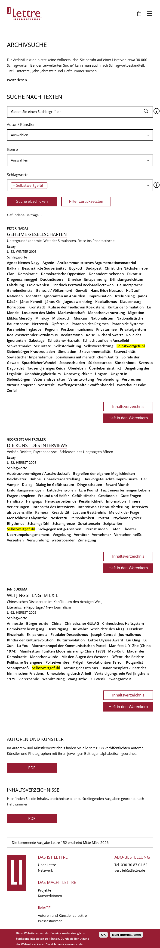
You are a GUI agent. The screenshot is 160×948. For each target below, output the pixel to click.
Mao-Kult (116, 651)
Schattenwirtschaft (64, 340)
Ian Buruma (17, 589)
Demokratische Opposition (63, 273)
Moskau (80, 318)
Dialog (27, 484)
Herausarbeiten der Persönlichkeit (74, 501)
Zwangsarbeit (119, 679)
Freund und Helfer (53, 495)
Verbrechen (131, 379)
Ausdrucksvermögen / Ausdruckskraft (38, 473)
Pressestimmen (50, 921)
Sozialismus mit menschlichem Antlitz (87, 357)
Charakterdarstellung (62, 479)
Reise (90, 335)
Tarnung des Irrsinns (80, 667)
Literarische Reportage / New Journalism (39, 607)
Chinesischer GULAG (82, 623)
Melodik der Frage (124, 512)
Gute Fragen (130, 495)
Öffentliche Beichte (127, 656)
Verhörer (81, 534)
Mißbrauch (61, 318)
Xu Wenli (97, 679)
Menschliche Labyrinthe (27, 518)
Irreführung (125, 296)
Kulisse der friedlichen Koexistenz (76, 307)
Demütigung (57, 629)
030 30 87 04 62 (134, 864)
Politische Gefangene (24, 662)
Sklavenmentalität (95, 351)
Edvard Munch (117, 484)
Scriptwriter (113, 523)
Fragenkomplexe (21, 495)
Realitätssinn (72, 335)
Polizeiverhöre (57, 662)
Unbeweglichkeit (78, 373)
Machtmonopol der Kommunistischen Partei (69, 645)
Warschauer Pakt (131, 384)
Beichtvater (16, 479)
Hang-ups (34, 501)
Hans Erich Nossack (106, 290)
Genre (12, 149)
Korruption (16, 307)
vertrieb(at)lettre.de (129, 870)
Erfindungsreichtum (126, 279)
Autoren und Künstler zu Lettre (62, 915)
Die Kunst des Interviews (37, 445)
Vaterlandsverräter (49, 379)
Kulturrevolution (71, 640)
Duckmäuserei (52, 279)
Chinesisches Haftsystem (123, 623)
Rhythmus (15, 523)
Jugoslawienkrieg (78, 301)
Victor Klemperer (21, 384)
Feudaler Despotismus (69, 634)
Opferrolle (60, 323)
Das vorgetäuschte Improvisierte (110, 479)
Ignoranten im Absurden (64, 296)
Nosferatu (58, 518)
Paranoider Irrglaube (24, 329)
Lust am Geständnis (89, 512)
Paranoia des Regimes (90, 323)
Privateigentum (133, 329)
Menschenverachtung (106, 312)
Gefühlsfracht (83, 495)
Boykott (75, 268)
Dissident (135, 629)
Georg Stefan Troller (26, 439)
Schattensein (89, 523)
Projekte (44, 890)
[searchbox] (80, 135)
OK (103, 934)
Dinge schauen (89, 484)
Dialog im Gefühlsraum (55, 484)
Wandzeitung (53, 679)
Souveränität (124, 351)
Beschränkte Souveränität (44, 268)
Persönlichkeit (82, 518)
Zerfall (12, 390)
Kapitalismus (106, 301)
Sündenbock (125, 362)
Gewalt (81, 290)
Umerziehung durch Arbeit (69, 673)
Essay (11, 246)
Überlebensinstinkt (105, 368)
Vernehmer (101, 534)
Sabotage (37, 340)
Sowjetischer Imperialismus (29, 357)
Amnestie (15, 623)
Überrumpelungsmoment (28, 534)
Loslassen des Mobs (38, 312)
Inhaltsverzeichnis (128, 406)
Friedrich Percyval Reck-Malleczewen (83, 285)
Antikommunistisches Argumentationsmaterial (96, 262)
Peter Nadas (17, 228)
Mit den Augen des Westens (85, 656)
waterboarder (63, 540)
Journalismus (130, 634)
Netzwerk (40, 323)
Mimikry (42, 318)
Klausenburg (130, 301)
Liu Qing (133, 640)
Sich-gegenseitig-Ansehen (59, 529)
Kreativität (60, 512)
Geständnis (107, 495)
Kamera (41, 512)
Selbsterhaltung (67, 346)
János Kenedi (31, 301)
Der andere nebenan (106, 273)
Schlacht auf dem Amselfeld (106, 340)
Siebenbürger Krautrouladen (31, 351)
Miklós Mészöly (19, 318)
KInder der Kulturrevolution (30, 640)
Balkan (13, 268)
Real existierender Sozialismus (32, 335)
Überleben (77, 368)
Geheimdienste (20, 290)
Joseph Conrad (103, 634)
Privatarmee (106, 329)
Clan (11, 273)
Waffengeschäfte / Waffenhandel (86, 384)
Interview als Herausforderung (103, 506)
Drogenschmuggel (22, 279)
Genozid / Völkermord (54, 290)
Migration (136, 312)
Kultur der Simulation (126, 307)
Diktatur (134, 273)
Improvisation (100, 296)
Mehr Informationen (126, 934)
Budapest (94, 268)
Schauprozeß (18, 667)
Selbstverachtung (98, 346)
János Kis (52, 301)
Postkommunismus (77, 329)
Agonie (48, 262)
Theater (129, 529)
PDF (31, 767)
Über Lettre (47, 864)
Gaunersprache (130, 285)
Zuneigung (87, 540)
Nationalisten (101, 318)
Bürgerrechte (37, 623)
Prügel (78, 662)
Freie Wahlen (38, 285)
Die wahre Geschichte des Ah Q (97, 629)
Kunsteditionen (50, 895)
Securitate (42, 346)
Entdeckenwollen (61, 490)
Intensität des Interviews (53, 506)
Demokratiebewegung (25, 629)
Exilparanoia (37, 634)
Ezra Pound (88, 490)
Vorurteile (46, 384)
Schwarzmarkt (19, 346)
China (57, 623)
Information (116, 501)
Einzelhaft (15, 634)
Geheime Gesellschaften (37, 234)
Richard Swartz (110, 335)
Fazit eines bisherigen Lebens (125, 490)
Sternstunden (96, 529)
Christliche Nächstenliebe (126, 268)
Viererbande (28, 679)
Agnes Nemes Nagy (23, 262)
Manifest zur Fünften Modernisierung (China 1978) (62, 651)
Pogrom (51, 329)
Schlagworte (17, 174)
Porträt (103, 518)
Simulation (67, 351)
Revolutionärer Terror (104, 662)
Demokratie (28, 273)
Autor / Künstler (21, 124)
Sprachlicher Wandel (39, 362)
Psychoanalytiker (127, 518)
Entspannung (95, 279)
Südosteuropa (100, 362)
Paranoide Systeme (128, 323)
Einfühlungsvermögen (25, 490)
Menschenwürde (44, 656)
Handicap (15, 501)
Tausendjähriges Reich (46, 368)
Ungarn (101, 373)
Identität (33, 296)
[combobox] (80, 135)
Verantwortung (81, 379)
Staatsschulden (72, 362)
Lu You (22, 645)
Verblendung (108, 379)
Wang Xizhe (77, 679)
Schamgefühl (38, 523)
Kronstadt (36, 307)
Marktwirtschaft (71, 312)
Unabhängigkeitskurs (43, 373)
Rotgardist (134, 662)
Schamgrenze (63, 523)
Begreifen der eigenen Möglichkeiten (104, 473)
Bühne (35, 479)
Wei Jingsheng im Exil (32, 595)
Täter (115, 529)
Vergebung (62, 534)
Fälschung (15, 285)
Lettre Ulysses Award (105, 640)
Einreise (74, 279)
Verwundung (38, 540)
